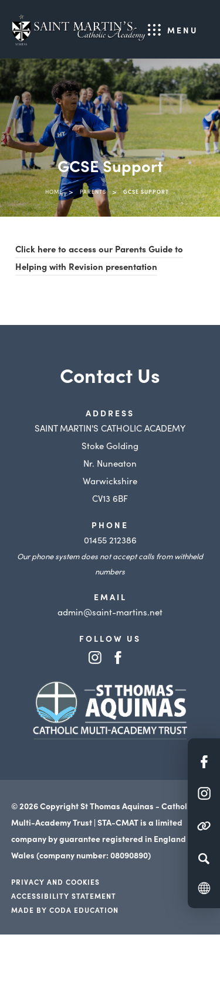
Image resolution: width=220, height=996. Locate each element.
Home (54, 191)
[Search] (204, 858)
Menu (182, 30)
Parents (93, 191)
